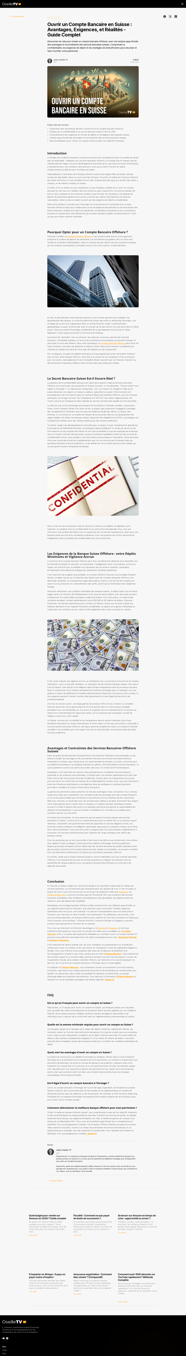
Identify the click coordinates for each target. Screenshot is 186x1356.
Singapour (143, 895)
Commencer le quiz (44, 68)
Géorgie (121, 931)
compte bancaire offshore (99, 239)
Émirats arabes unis (76, 898)
